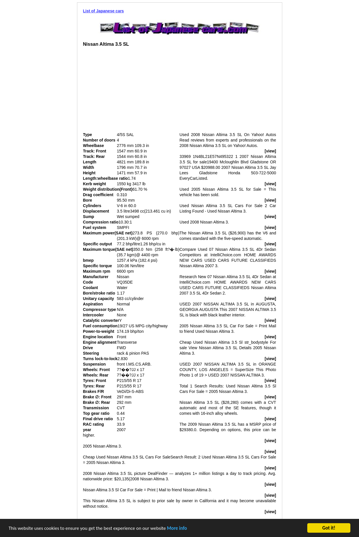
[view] (270, 151)
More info (177, 529)
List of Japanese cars (103, 11)
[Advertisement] (131, 91)
